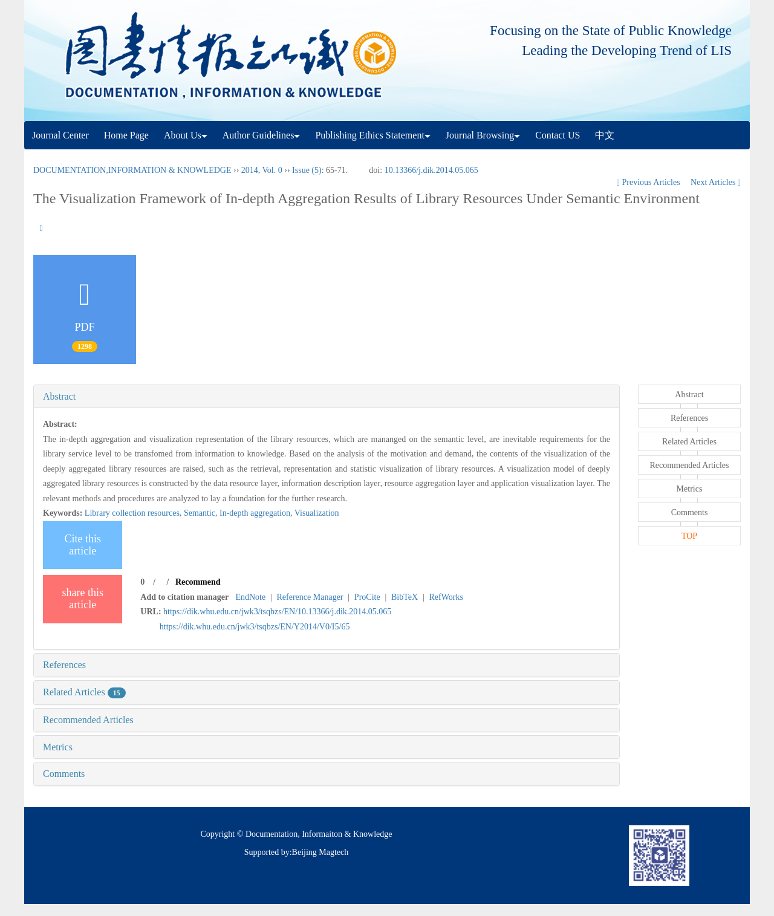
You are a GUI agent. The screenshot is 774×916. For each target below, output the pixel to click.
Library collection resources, (134, 513)
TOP (689, 536)
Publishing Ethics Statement (372, 135)
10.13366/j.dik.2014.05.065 (431, 170)
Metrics (58, 747)
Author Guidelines (262, 135)
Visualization (316, 513)
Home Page (126, 135)
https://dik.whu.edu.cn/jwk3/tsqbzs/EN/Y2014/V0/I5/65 (255, 626)
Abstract (59, 396)
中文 (604, 135)
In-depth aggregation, (257, 513)
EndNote (250, 597)
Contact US (557, 135)
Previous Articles (649, 182)
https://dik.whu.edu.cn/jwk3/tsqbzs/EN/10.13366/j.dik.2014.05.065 (277, 611)
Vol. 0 (272, 170)
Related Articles (84, 692)
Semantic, (202, 513)
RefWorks (446, 597)
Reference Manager (310, 597)
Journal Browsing (483, 135)
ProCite (367, 597)
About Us (185, 135)
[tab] (326, 396)
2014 (249, 170)
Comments (64, 773)
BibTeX (404, 597)
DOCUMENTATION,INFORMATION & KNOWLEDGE (132, 170)
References (64, 665)
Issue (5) (307, 170)
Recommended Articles (88, 720)
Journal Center (60, 135)
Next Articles (716, 182)
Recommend (198, 581)
